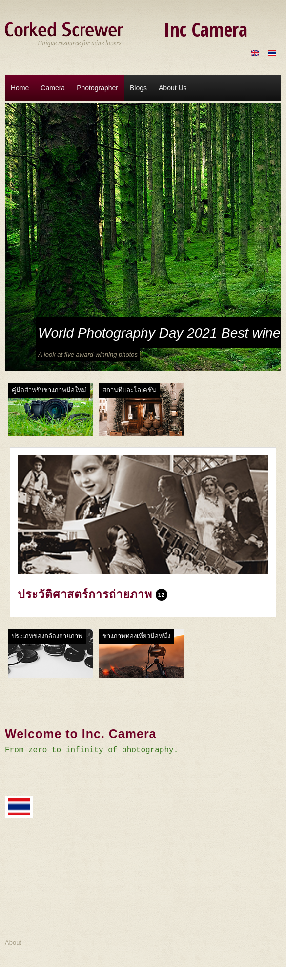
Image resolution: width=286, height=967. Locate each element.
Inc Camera (205, 29)
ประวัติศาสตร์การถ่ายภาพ (85, 594)
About (13, 942)
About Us (173, 88)
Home (20, 88)
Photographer (97, 88)
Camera (53, 88)
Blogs (138, 88)
